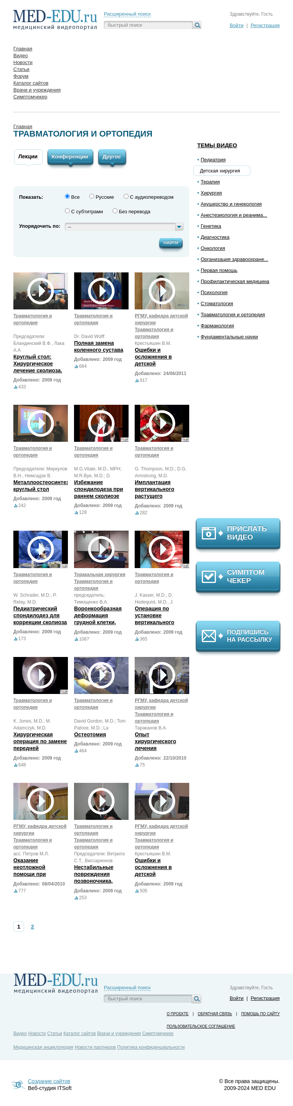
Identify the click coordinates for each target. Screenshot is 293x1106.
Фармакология (217, 325)
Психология (214, 292)
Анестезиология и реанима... (234, 215)
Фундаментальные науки (229, 337)
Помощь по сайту (260, 1014)
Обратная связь (215, 1014)
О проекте (177, 1014)
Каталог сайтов (79, 1033)
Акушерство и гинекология (231, 204)
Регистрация (265, 25)
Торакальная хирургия (99, 574)
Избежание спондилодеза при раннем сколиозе (98, 489)
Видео (20, 1033)
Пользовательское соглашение (201, 1026)
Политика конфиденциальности (151, 1047)
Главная (22, 126)
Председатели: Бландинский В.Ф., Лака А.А (38, 343)
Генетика (211, 226)
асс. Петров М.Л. (31, 853)
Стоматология (217, 303)
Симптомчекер (158, 1033)
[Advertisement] (241, 432)
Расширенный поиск (127, 14)
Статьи (54, 1033)
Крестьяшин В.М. (153, 343)
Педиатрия (213, 160)
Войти (236, 25)
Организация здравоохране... (234, 259)
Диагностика (215, 237)
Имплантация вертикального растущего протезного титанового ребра (158, 496)
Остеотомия (90, 734)
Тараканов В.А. (151, 728)
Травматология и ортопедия (233, 314)
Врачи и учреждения (119, 1033)
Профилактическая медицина (235, 281)
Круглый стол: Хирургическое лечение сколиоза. (37, 363)
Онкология (213, 248)
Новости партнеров (95, 1047)
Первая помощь (219, 270)
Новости (37, 1033)
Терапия (210, 182)
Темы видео (217, 145)
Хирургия (211, 193)
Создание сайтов (49, 1081)
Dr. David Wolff (89, 336)
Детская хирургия (220, 171)
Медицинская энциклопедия (43, 1047)
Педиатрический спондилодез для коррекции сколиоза (40, 615)
